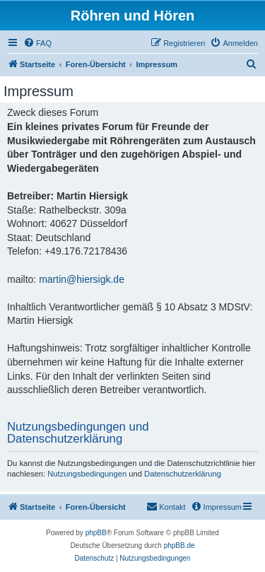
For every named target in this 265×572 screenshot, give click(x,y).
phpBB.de (179, 545)
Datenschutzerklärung (182, 473)
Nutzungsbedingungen (86, 473)
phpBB (96, 533)
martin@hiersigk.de (81, 279)
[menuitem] (37, 43)
